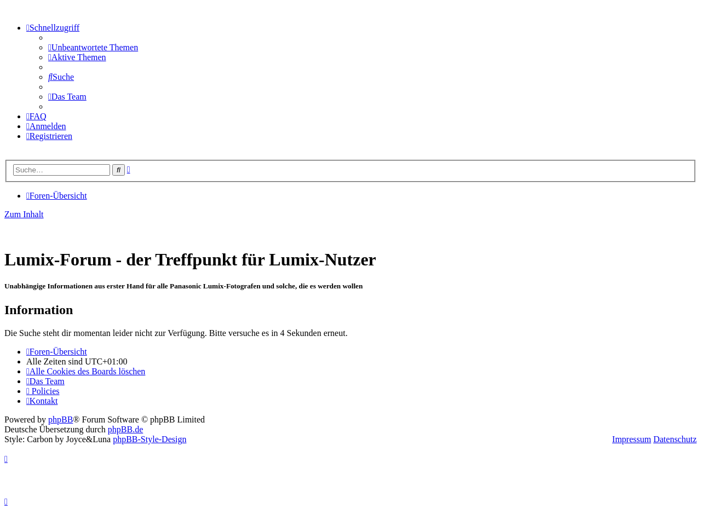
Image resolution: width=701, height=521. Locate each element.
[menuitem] (93, 47)
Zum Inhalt (24, 214)
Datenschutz (675, 439)
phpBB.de (125, 429)
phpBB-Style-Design (149, 439)
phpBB (60, 419)
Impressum (631, 439)
